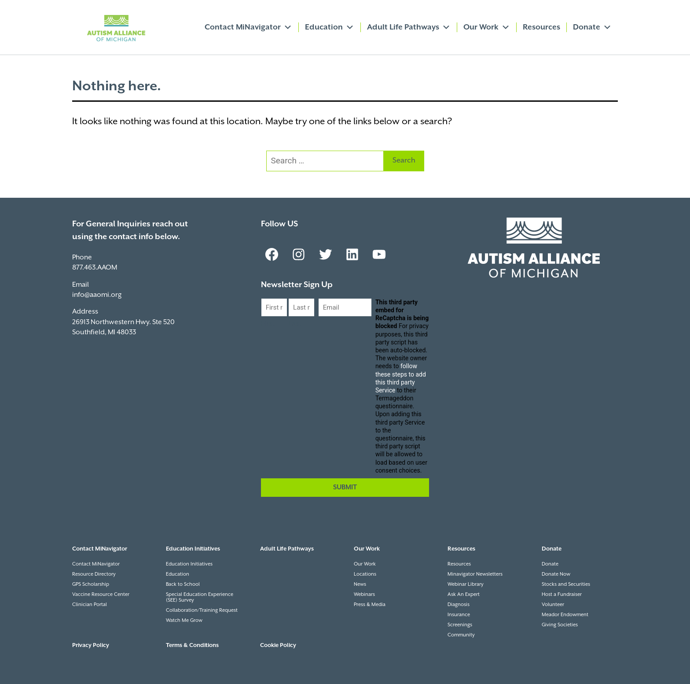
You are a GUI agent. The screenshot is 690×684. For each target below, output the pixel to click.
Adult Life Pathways (409, 27)
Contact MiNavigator (248, 27)
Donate (592, 27)
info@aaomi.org (96, 295)
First (268, 324)
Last (294, 324)
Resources (541, 27)
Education (329, 27)
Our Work (486, 27)
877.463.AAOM (94, 267)
